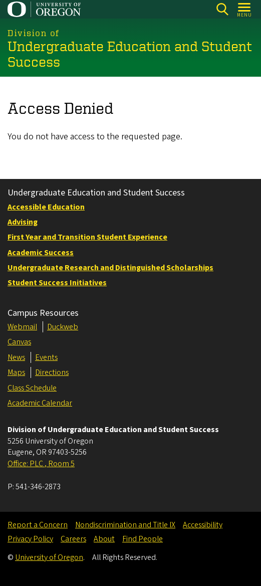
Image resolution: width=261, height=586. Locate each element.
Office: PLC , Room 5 (41, 463)
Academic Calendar (40, 403)
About (104, 538)
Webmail (22, 326)
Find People (142, 538)
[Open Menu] (244, 9)
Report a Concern (38, 524)
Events (46, 357)
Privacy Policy (30, 538)
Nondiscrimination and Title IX (125, 524)
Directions (52, 372)
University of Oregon (49, 557)
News (16, 357)
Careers (73, 538)
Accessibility (202, 524)
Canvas (19, 341)
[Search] (222, 9)
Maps (16, 372)
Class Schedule (32, 388)
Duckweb (62, 326)
